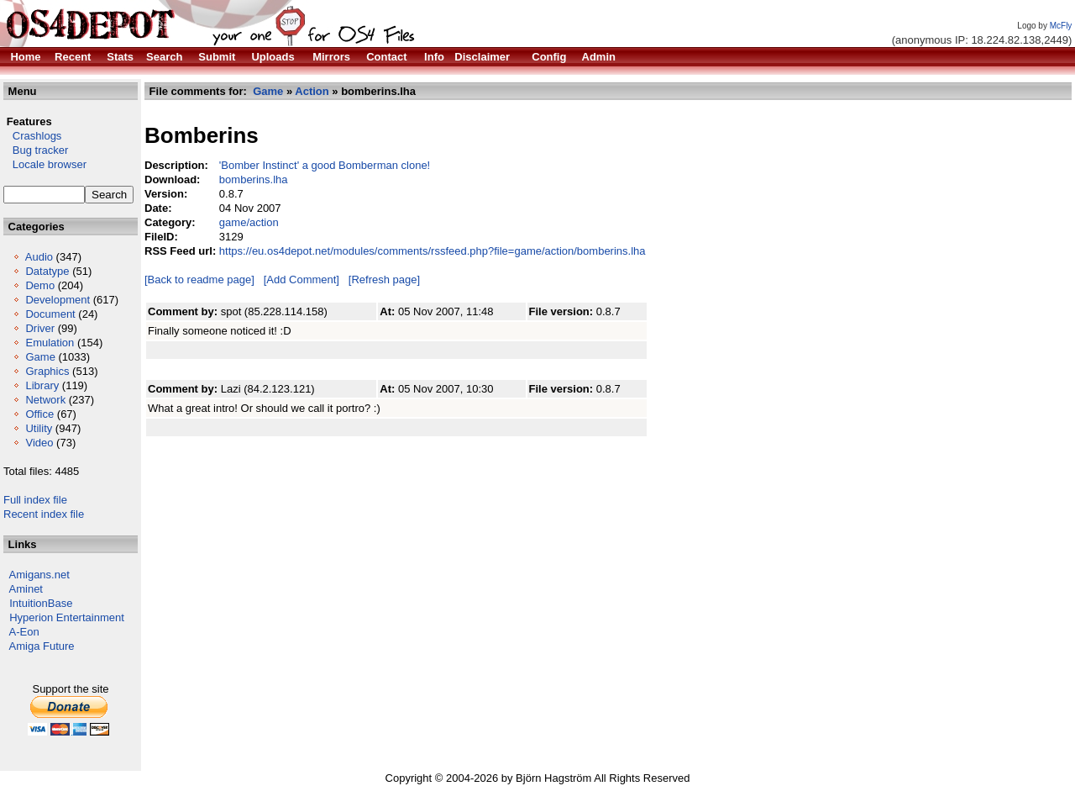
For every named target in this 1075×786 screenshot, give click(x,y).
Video (39, 442)
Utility (38, 428)
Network (45, 399)
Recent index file (43, 514)
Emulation (49, 342)
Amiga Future (42, 646)
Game (40, 357)
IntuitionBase (40, 603)
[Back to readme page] (199, 279)
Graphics (47, 371)
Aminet (26, 589)
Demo (40, 285)
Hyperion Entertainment (66, 617)
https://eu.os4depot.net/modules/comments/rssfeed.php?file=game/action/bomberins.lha (432, 251)
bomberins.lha (253, 179)
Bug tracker (35, 150)
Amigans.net (39, 574)
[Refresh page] (384, 279)
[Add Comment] (301, 279)
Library (42, 385)
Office (39, 414)
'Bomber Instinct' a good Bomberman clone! (324, 165)
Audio (39, 257)
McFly (1061, 25)
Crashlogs (32, 135)
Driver (40, 328)
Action (311, 91)
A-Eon (24, 631)
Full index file (35, 499)
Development (57, 299)
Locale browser (45, 164)
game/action (249, 222)
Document (50, 314)
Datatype (47, 271)
